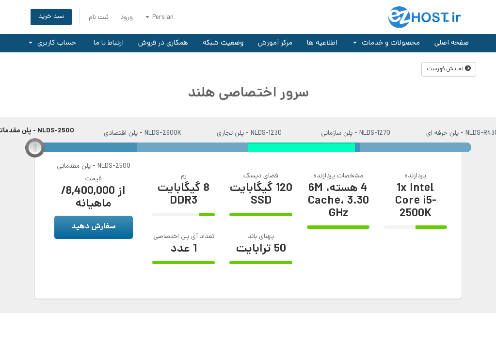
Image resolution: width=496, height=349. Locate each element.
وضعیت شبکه (223, 43)
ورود (126, 18)
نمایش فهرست (449, 69)
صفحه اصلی (451, 43)
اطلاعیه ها (322, 43)
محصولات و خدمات (386, 43)
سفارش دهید (93, 227)
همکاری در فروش (163, 43)
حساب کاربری (52, 43)
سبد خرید (51, 17)
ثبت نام (99, 18)
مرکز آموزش (275, 43)
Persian (159, 18)
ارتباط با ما (109, 43)
